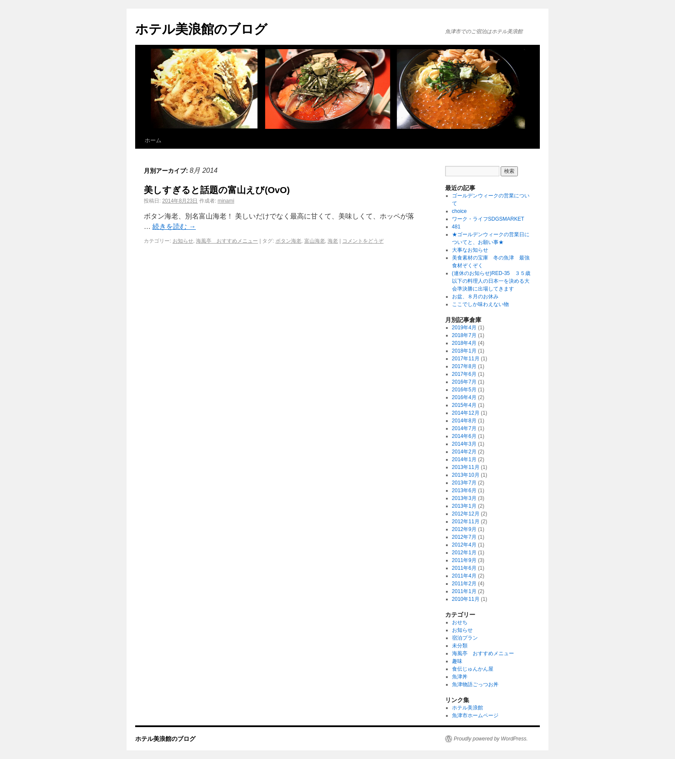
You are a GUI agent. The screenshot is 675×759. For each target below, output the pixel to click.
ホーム (153, 140)
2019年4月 (464, 328)
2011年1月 (464, 591)
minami (225, 201)
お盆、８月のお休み (475, 297)
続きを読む (173, 226)
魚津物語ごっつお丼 (475, 684)
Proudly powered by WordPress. (491, 739)
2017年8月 (464, 366)
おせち (460, 622)
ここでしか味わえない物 (480, 304)
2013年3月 (464, 498)
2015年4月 (464, 405)
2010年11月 (466, 599)
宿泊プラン (465, 638)
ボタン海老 (288, 241)
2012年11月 (466, 521)
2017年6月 (464, 374)
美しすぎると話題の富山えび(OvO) (217, 190)
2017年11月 (466, 359)
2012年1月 (464, 553)
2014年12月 (466, 413)
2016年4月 (464, 397)
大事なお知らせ (470, 250)
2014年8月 (464, 421)
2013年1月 (464, 506)
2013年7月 (464, 483)
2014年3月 (464, 444)
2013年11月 (466, 467)
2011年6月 (464, 568)
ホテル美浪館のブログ (201, 29)
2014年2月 (464, 452)
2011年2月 (464, 584)
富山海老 (314, 241)
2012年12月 (466, 514)
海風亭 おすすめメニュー (227, 241)
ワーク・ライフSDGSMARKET (488, 219)
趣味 (457, 661)
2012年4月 (464, 545)
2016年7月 (464, 382)
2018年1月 (464, 351)
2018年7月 (464, 335)
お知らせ (183, 241)
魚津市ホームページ (475, 715)
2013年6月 (464, 490)
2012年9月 (464, 529)
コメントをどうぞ (363, 241)
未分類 (460, 646)
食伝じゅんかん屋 (472, 669)
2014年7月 (464, 428)
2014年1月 (464, 459)
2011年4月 (464, 576)
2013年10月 (466, 475)
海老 (333, 241)
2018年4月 (464, 343)
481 (456, 227)
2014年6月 (464, 436)
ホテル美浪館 (467, 708)
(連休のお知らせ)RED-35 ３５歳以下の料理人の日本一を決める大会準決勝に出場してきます (491, 281)
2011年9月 (464, 560)
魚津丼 (460, 677)
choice (462, 211)
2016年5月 (464, 390)
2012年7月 (464, 537)
